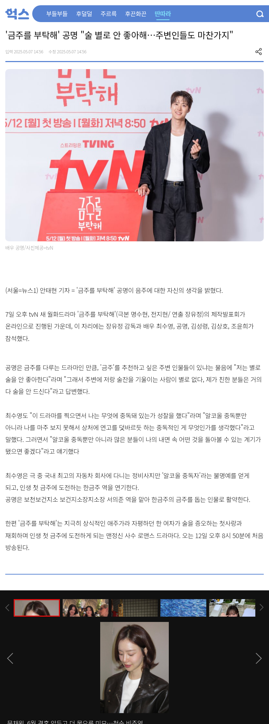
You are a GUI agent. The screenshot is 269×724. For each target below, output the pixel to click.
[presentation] (7, 607)
